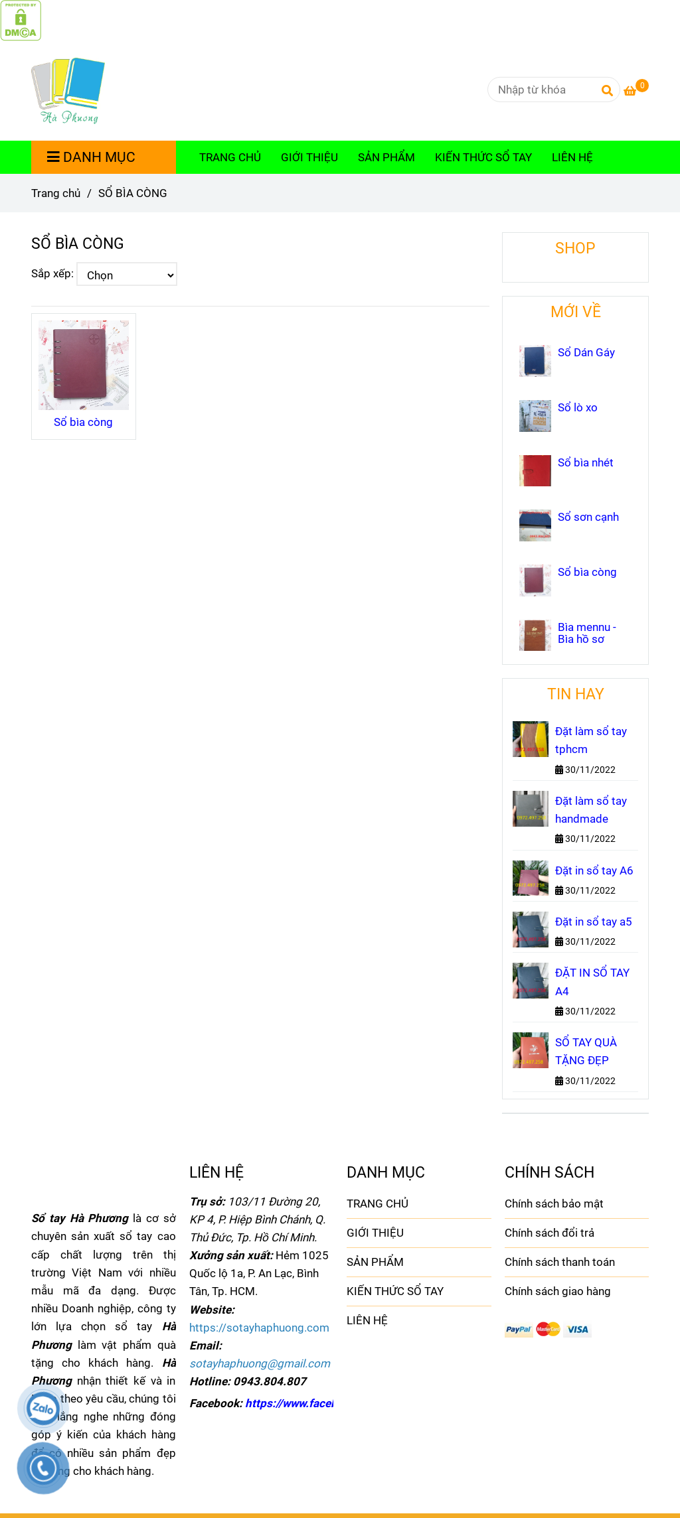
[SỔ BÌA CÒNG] (20, 19)
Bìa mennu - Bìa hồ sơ (587, 633)
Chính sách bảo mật (554, 1203)
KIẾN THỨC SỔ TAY (483, 157)
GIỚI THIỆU (309, 157)
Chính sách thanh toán (560, 1262)
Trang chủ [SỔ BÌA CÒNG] (55, 193)
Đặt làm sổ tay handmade (591, 809)
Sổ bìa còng (83, 422)
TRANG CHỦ (230, 157)
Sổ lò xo (578, 407)
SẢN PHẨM (386, 157)
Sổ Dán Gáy (586, 352)
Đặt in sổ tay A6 (594, 870)
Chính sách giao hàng (558, 1291)
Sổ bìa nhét (586, 462)
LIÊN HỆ (572, 157)
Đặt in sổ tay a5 (593, 921)
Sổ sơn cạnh (588, 517)
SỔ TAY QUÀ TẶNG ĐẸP (586, 1051)
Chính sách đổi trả (549, 1232)
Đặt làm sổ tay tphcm (591, 740)
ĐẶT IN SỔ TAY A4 (592, 981)
